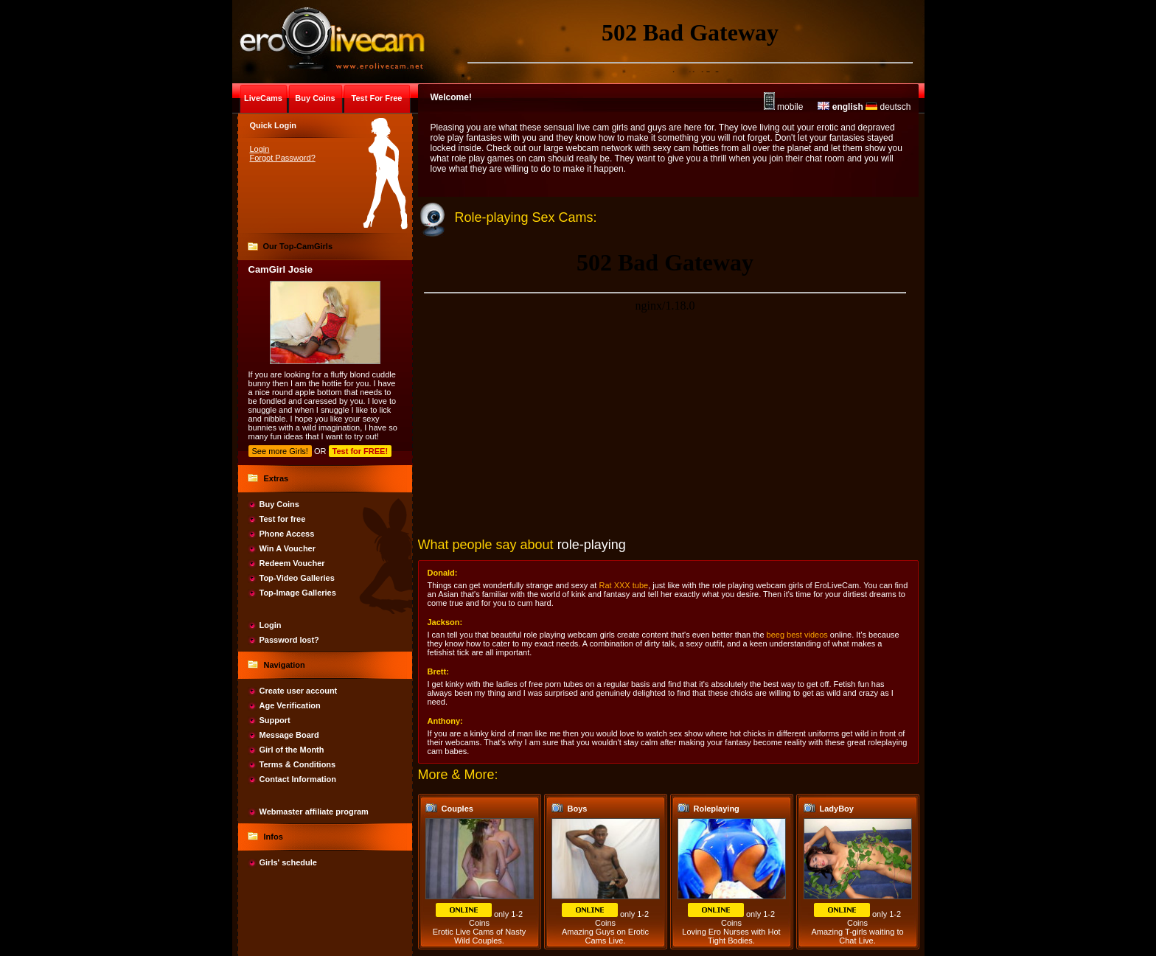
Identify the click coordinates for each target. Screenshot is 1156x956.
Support (275, 720)
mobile (784, 107)
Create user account (299, 690)
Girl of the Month (292, 749)
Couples (457, 808)
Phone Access (287, 533)
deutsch (888, 107)
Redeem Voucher (292, 563)
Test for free (283, 518)
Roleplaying (716, 808)
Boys (578, 808)
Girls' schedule (288, 862)
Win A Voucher (288, 548)
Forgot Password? (283, 157)
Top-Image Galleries (298, 592)
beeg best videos (797, 634)
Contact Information (298, 779)
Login (260, 148)
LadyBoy (837, 808)
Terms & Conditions (298, 764)
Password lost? (289, 639)
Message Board (289, 734)
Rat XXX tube (623, 585)
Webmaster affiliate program (314, 811)
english (840, 107)
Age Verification (290, 705)
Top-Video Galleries (297, 577)
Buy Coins (279, 504)
